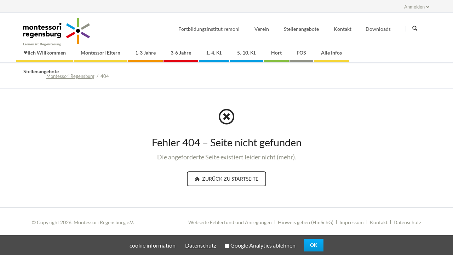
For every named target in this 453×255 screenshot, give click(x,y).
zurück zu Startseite (229, 179)
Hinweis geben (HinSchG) (305, 222)
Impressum (351, 222)
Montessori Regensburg (70, 76)
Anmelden (414, 7)
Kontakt (379, 222)
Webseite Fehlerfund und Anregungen (230, 222)
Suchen (415, 29)
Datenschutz (407, 222)
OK (313, 245)
